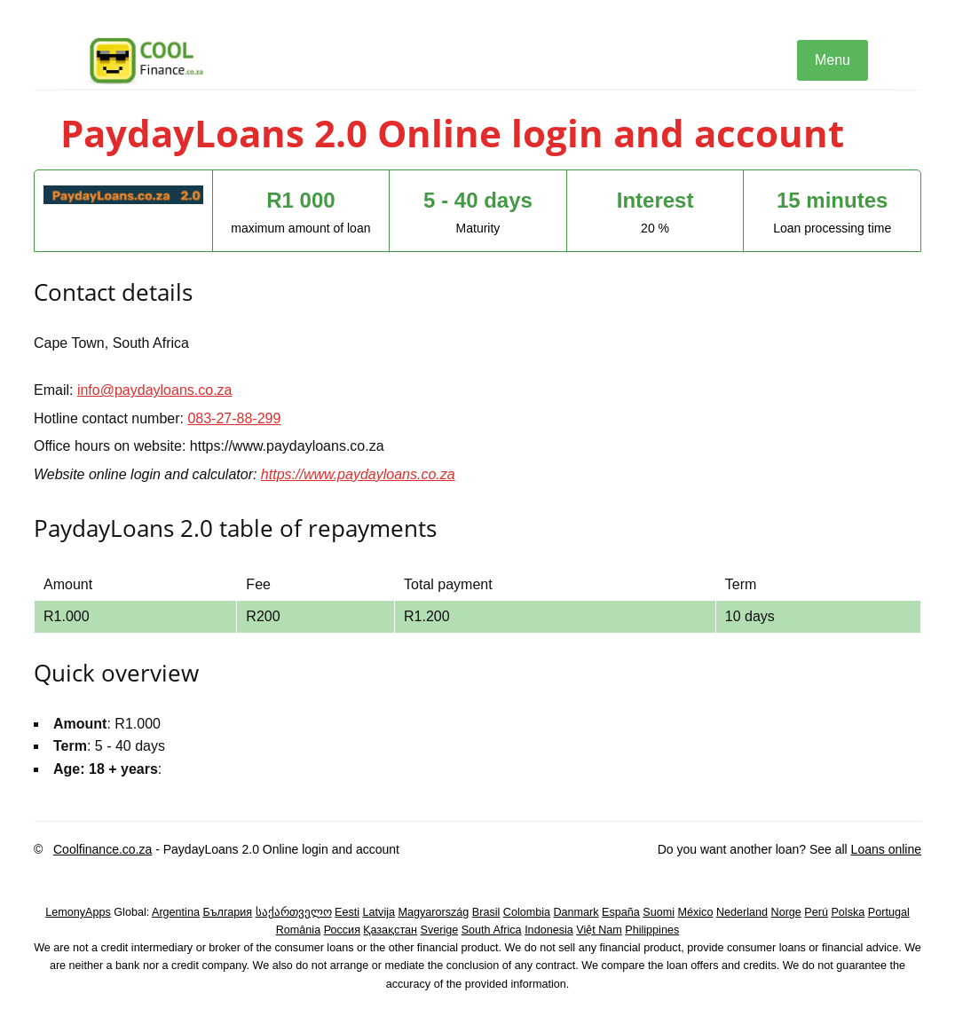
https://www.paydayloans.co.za (358, 474)
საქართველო (294, 912)
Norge (786, 912)
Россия (342, 930)
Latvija (379, 912)
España (621, 912)
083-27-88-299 (233, 418)
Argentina (176, 912)
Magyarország (434, 912)
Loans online (886, 849)
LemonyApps (78, 912)
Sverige (440, 930)
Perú (816, 912)
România (298, 930)
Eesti (347, 912)
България (227, 912)
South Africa (492, 930)
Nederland (742, 912)
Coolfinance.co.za (102, 849)
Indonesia (549, 930)
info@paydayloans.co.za (155, 390)
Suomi (659, 912)
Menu (832, 59)
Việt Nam (599, 930)
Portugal (889, 912)
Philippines (652, 930)
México (696, 912)
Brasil (486, 912)
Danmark (576, 912)
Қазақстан (390, 930)
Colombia (526, 912)
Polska (847, 912)
